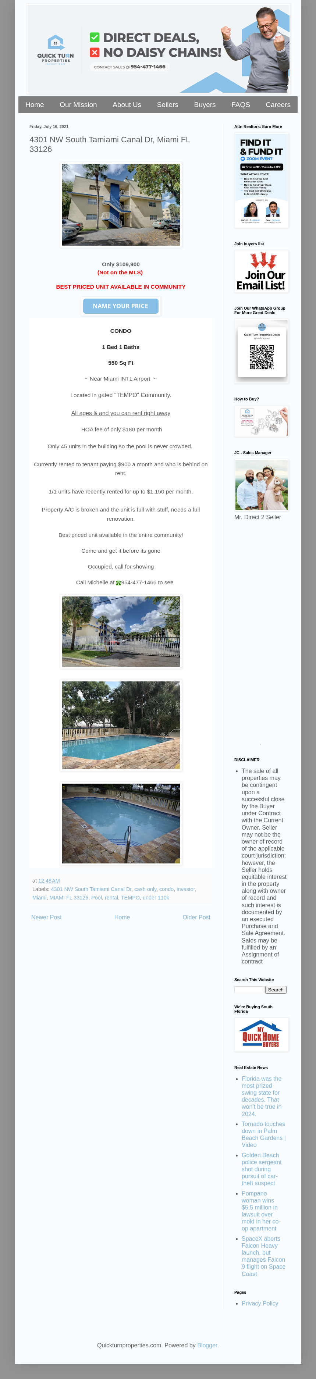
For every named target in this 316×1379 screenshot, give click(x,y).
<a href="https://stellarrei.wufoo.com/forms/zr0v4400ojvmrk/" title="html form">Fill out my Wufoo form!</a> (260, 635)
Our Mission (78, 104)
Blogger (207, 1345)
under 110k (156, 898)
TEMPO (130, 898)
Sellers (167, 104)
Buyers (205, 104)
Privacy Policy (260, 1303)
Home (34, 104)
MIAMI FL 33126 (68, 898)
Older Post (196, 917)
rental (111, 898)
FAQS (240, 104)
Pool (96, 898)
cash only (145, 889)
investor (186, 889)
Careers (278, 104)
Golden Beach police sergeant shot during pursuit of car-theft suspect (262, 1169)
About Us (127, 104)
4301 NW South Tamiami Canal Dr (91, 889)
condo (166, 889)
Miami (39, 898)
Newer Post (46, 917)
